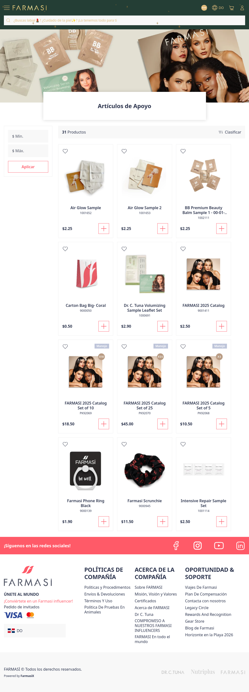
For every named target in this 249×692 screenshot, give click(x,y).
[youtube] (219, 545)
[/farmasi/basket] (231, 8)
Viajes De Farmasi (201, 587)
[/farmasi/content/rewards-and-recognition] (208, 614)
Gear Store (194, 621)
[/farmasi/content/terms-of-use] (98, 600)
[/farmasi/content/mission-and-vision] (156, 594)
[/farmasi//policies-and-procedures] (107, 587)
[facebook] (176, 545)
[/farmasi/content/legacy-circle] (197, 607)
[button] (28, 167)
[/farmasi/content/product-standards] (145, 600)
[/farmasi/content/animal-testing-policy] (108, 609)
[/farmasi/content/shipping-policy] (104, 594)
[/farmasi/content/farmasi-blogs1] (199, 628)
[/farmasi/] (30, 8)
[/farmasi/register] (38, 601)
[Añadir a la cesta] (103, 228)
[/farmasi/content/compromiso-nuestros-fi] (159, 625)
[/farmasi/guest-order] (22, 607)
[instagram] (197, 545)
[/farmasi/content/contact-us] (205, 600)
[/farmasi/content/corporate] (159, 639)
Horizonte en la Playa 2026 (209, 634)
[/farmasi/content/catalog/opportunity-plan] (206, 594)
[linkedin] (240, 545)
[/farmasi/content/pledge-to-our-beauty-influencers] (144, 614)
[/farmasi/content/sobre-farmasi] (148, 587)
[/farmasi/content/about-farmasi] (152, 607)
